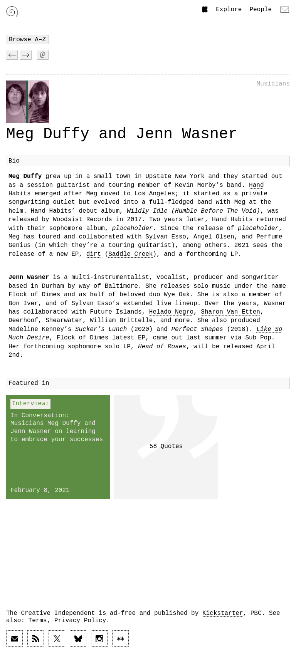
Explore (229, 9)
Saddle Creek (130, 254)
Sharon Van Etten (230, 312)
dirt (93, 254)
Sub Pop (258, 337)
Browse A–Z (27, 39)
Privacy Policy (80, 620)
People (260, 9)
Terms (38, 620)
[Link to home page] (12, 11)
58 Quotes (166, 446)
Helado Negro (171, 312)
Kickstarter (222, 613)
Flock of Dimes (82, 337)
